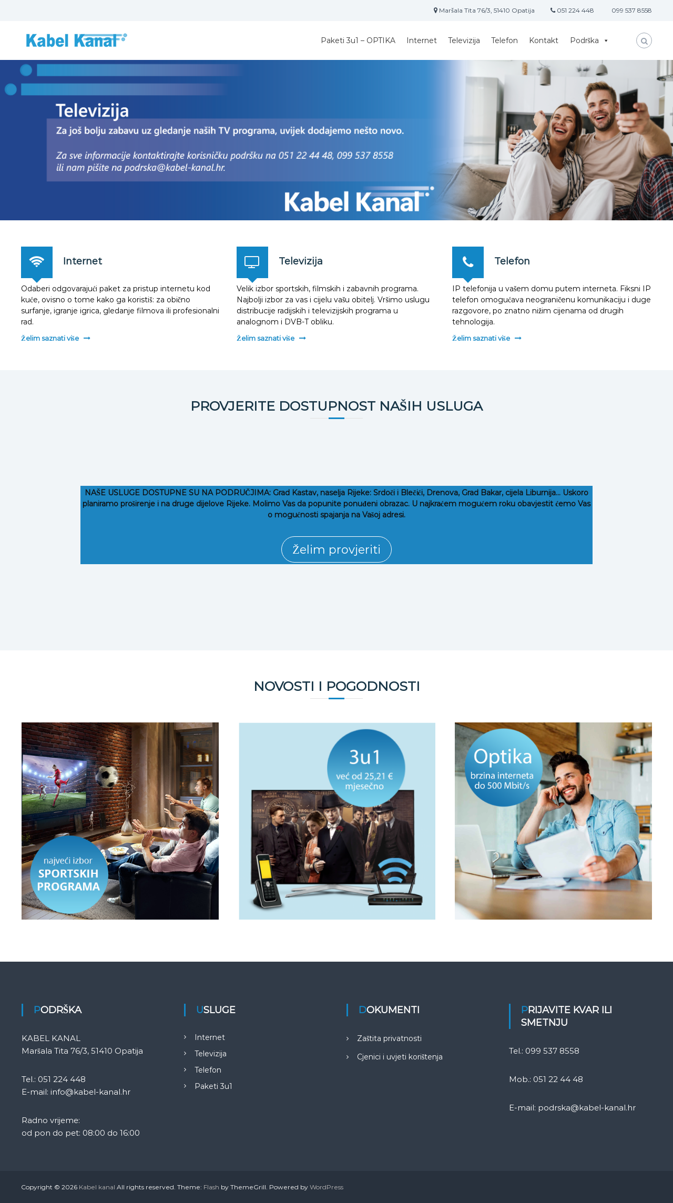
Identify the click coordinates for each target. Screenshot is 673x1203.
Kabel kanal (97, 1187)
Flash (211, 1187)
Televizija (464, 40)
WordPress (326, 1187)
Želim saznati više (50, 338)
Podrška (589, 40)
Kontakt (543, 40)
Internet (421, 40)
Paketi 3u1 (213, 1086)
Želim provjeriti (336, 550)
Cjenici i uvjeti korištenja (400, 1057)
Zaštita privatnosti (389, 1038)
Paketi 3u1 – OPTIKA (358, 40)
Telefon (504, 40)
